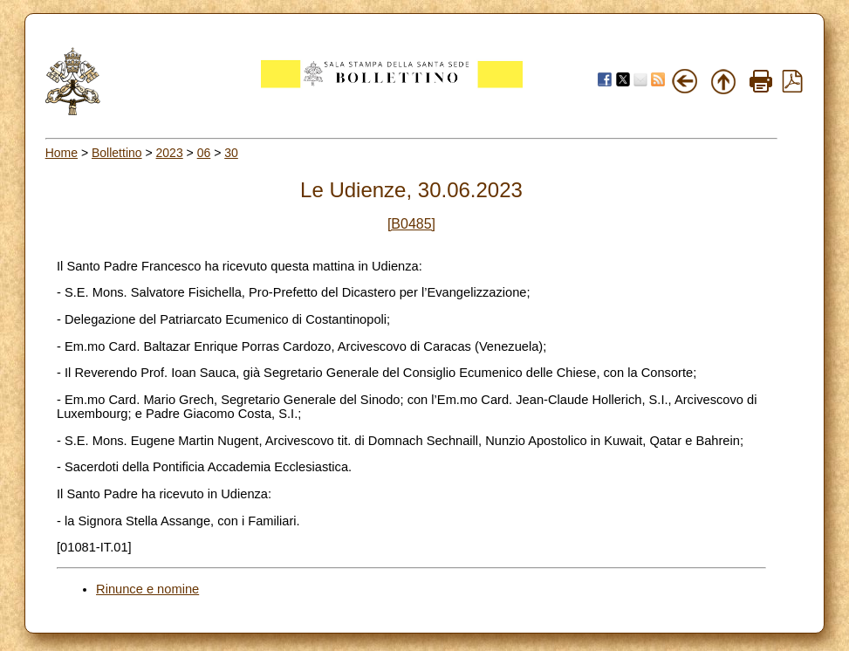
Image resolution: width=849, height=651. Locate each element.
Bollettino (117, 153)
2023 (169, 153)
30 (231, 153)
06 (204, 153)
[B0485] (411, 223)
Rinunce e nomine (147, 589)
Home (61, 153)
